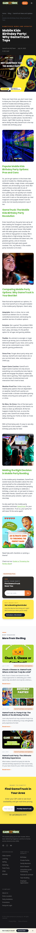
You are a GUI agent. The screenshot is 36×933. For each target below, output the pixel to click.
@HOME (4, 874)
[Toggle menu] (31, 3)
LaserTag (5, 859)
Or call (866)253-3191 (18, 815)
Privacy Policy (12, 921)
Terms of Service (22, 921)
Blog (9, 13)
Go (28, 593)
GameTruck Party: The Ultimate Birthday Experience (16, 756)
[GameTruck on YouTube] (11, 845)
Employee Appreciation (24, 882)
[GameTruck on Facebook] (3, 845)
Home (4, 13)
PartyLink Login (7, 905)
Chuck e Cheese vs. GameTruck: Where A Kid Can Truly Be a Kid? (16, 670)
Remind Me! (22, 931)
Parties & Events (24, 852)
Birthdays (23, 857)
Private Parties (24, 860)
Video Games (6, 855)
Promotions (6, 902)
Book (25, 3)
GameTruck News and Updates (22, 13)
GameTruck (21, 506)
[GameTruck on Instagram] (7, 845)
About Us (5, 893)
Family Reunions (25, 863)
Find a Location (7, 896)
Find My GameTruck (24, 809)
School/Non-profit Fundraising (26, 870)
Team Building (24, 878)
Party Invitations (7, 899)
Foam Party (6, 868)
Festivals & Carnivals (26, 875)
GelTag (4, 862)
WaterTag (5, 865)
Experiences (7, 852)
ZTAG (4, 871)
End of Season (24, 866)
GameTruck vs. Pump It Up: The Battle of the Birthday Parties (16, 713)
